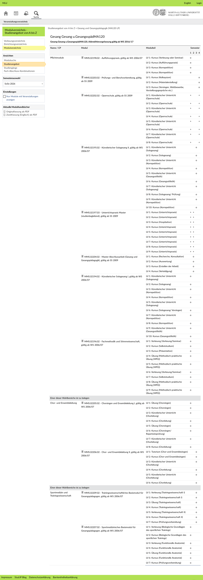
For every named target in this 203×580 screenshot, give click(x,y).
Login (199, 3)
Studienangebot (11, 64)
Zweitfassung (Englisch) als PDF (21, 115)
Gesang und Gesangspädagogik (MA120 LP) (98, 28)
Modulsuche (10, 60)
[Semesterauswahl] (23, 83)
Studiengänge (10, 68)
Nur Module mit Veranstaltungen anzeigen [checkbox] (22, 98)
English (187, 3)
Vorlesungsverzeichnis (14, 41)
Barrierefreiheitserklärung (65, 577)
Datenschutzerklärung (39, 577)
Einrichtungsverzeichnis (15, 44)
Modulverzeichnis (12, 48)
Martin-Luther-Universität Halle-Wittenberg (176, 12)
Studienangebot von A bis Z (61, 28)
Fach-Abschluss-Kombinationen (19, 71)
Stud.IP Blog (20, 577)
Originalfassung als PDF (17, 112)
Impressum (6, 577)
